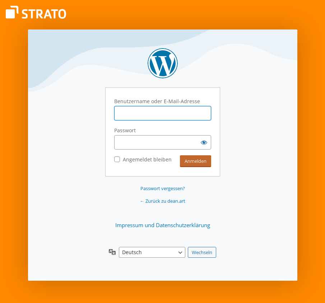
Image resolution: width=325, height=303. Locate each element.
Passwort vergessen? (162, 188)
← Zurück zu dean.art (162, 201)
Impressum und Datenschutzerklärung (162, 225)
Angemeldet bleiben (147, 159)
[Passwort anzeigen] (204, 142)
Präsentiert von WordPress (163, 63)
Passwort (125, 130)
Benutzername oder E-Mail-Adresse (157, 101)
